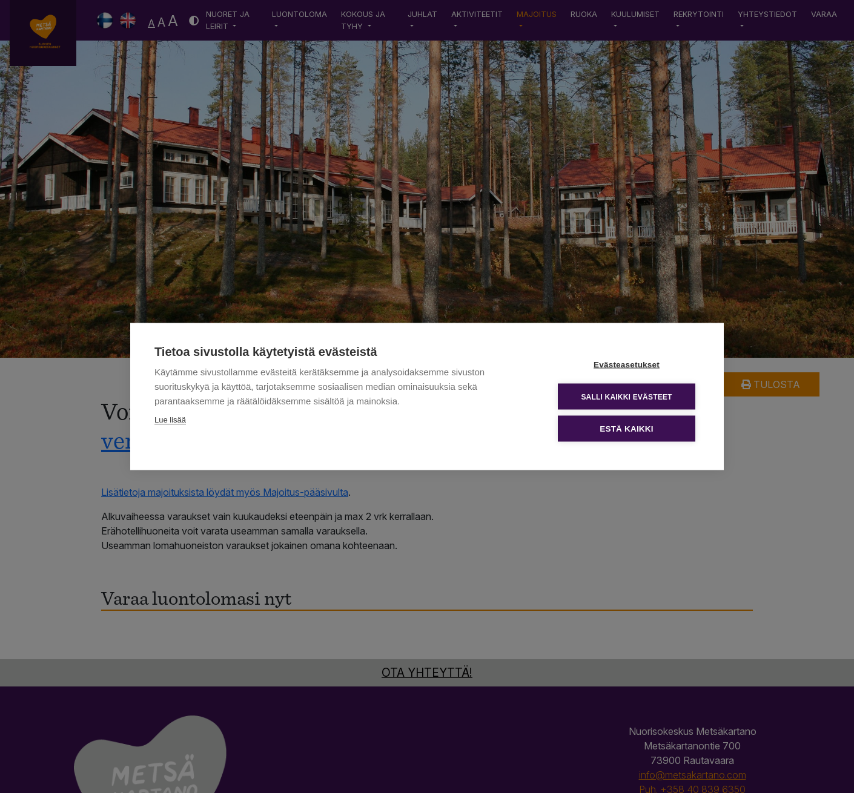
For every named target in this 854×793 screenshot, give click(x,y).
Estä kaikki (626, 428)
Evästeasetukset (627, 364)
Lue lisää (170, 419)
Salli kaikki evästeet (626, 396)
